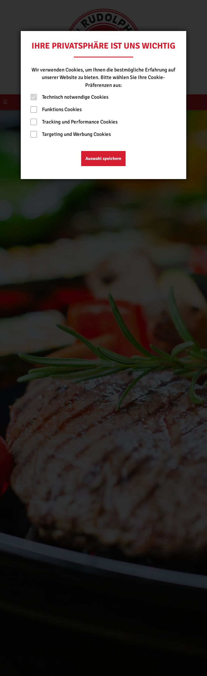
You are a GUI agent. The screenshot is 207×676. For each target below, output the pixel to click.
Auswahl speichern (103, 158)
